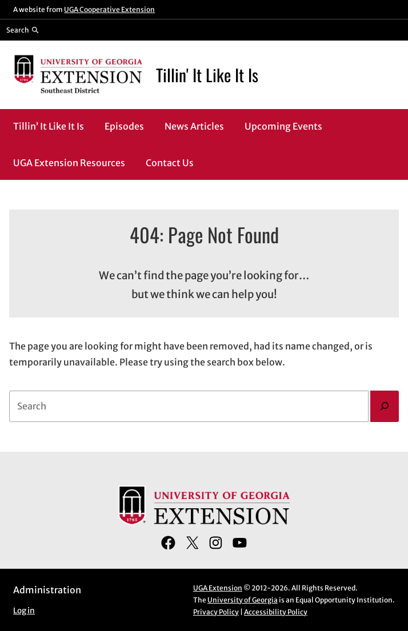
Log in (24, 611)
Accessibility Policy (275, 612)
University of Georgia (242, 600)
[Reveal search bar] (22, 29)
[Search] (384, 407)
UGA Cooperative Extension (109, 9)
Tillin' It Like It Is (207, 74)
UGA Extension (217, 588)
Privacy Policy (216, 612)
